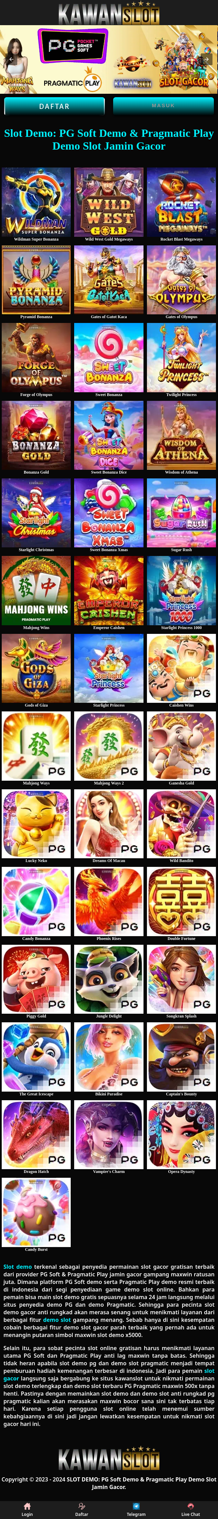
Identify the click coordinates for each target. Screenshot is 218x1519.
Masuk (163, 105)
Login (27, 1510)
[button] (11, 59)
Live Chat (190, 1510)
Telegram (136, 1510)
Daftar (54, 106)
